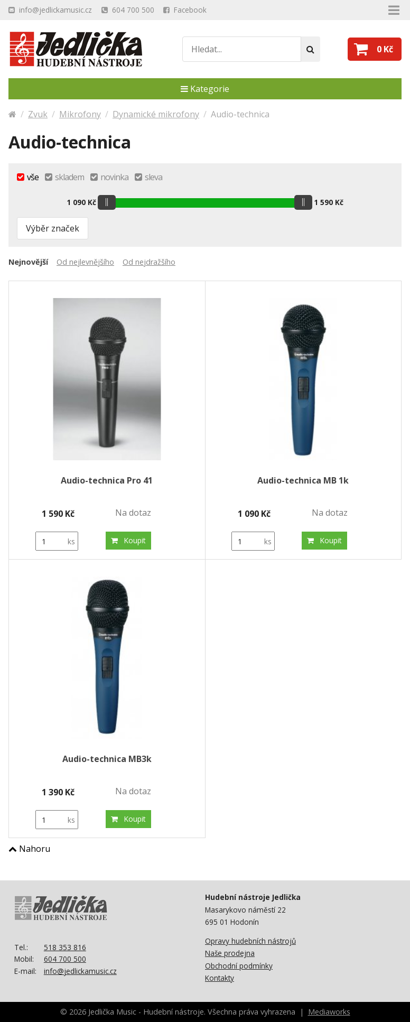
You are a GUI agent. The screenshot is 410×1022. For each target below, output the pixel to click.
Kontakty (219, 978)
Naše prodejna (230, 953)
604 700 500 (65, 959)
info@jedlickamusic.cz (80, 971)
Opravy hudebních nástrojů (250, 941)
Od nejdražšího (149, 262)
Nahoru (29, 848)
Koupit (128, 540)
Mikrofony (80, 114)
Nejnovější (28, 262)
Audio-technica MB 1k (303, 480)
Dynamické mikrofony (156, 114)
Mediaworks (329, 1012)
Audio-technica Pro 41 (107, 480)
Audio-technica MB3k (107, 759)
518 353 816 (65, 947)
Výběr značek (52, 228)
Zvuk (38, 114)
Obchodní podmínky (239, 966)
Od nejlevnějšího (85, 262)
